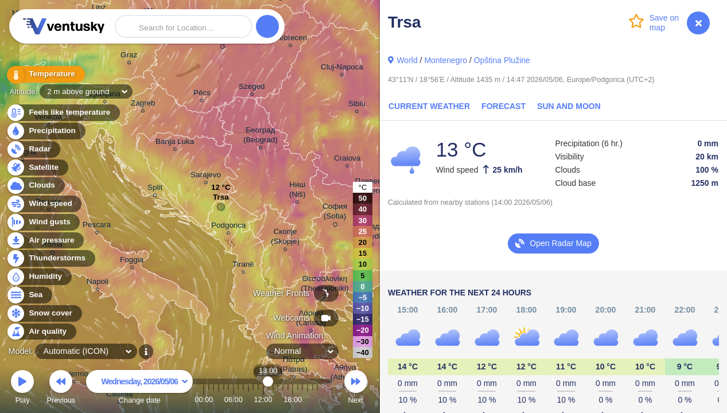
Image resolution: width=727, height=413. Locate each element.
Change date (139, 388)
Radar (33, 149)
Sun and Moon (569, 106)
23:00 (317, 399)
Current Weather (429, 106)
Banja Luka (174, 143)
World (406, 60)
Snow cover (43, 313)
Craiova (347, 160)
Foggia (131, 261)
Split (154, 189)
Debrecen (290, 39)
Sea (28, 295)
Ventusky (62, 26)
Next (355, 388)
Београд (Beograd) (260, 136)
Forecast (503, 106)
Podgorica (228, 227)
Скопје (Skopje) (285, 238)
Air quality (41, 332)
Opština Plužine (502, 60)
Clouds (35, 185)
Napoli (97, 283)
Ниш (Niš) (297, 191)
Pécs (202, 94)
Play (22, 388)
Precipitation (45, 131)
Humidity (38, 276)
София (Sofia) (334, 213)
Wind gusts (43, 222)
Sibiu (357, 105)
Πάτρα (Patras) (294, 366)
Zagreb (143, 105)
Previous (60, 388)
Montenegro (445, 60)
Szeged (252, 88)
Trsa (221, 200)
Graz (128, 56)
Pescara (97, 226)
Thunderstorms (50, 258)
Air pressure (45, 240)
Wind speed (43, 204)
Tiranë (243, 266)
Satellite (37, 167)
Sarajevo (206, 176)
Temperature (45, 74)
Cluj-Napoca (342, 69)
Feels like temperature (62, 112)
